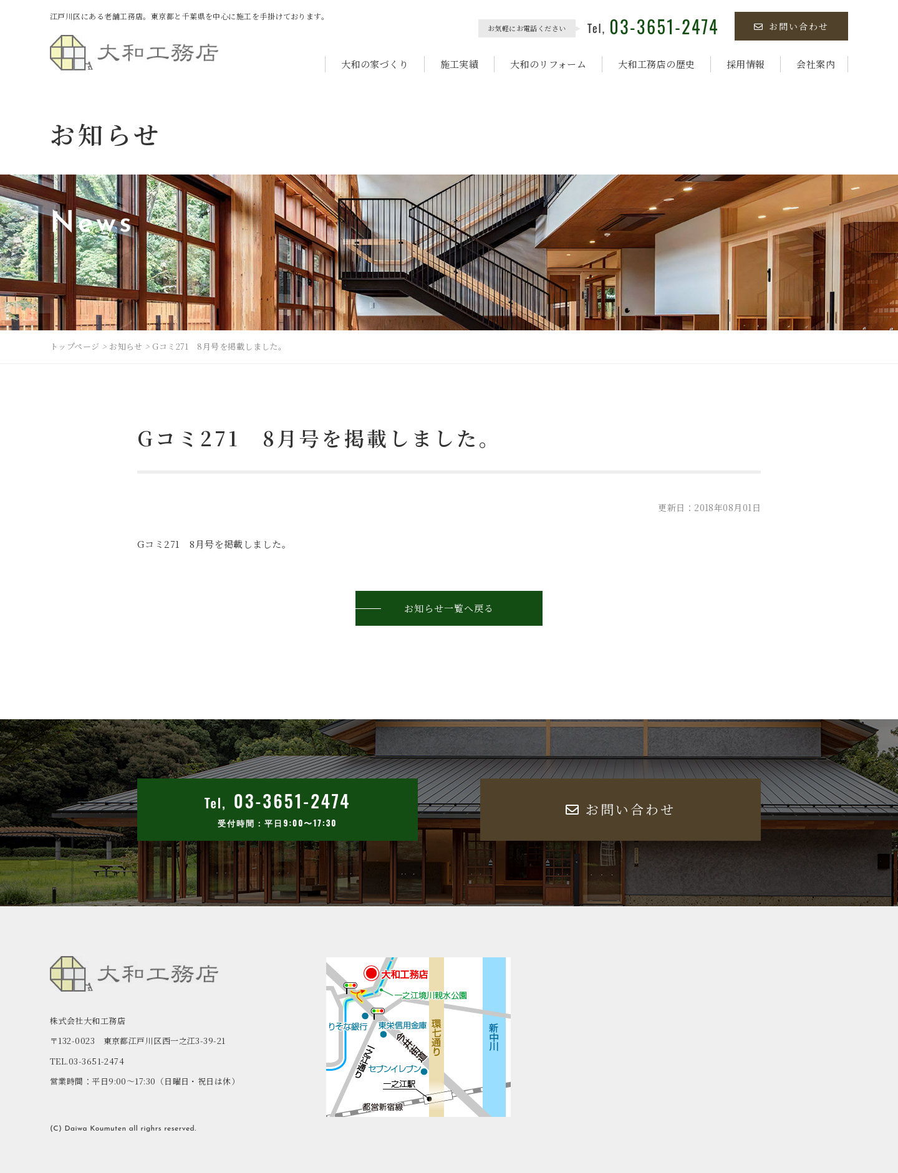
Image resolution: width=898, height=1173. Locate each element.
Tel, (653, 28)
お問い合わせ (791, 26)
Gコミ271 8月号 (176, 543)
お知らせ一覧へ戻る (449, 608)
